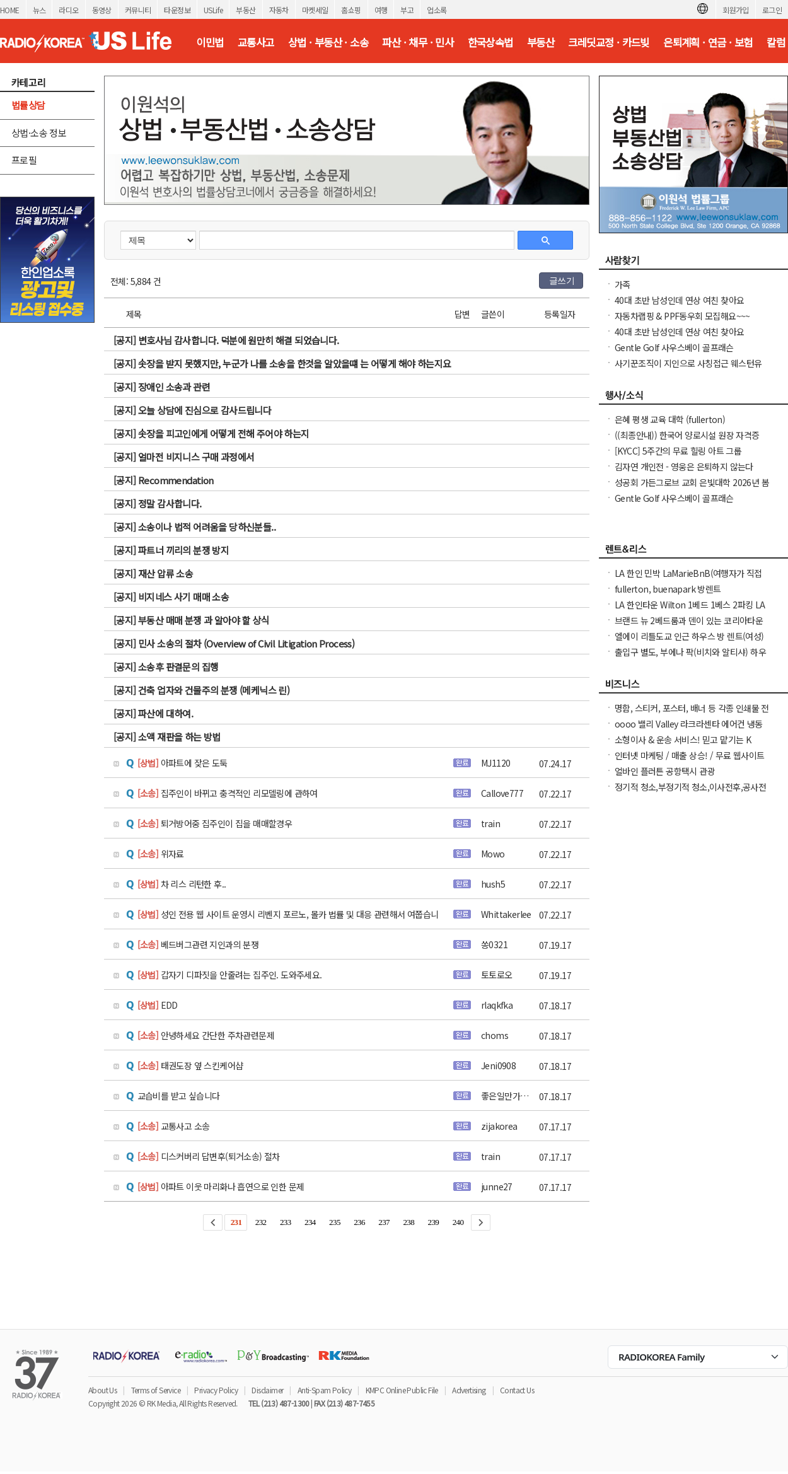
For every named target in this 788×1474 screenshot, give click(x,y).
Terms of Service (155, 1389)
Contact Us (517, 1389)
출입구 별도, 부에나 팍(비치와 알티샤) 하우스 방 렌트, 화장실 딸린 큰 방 (690, 658)
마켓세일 (315, 9)
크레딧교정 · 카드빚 (608, 42)
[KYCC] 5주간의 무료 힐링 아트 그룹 (678, 450)
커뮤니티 (138, 9)
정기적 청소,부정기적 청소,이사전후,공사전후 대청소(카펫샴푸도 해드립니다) (690, 793)
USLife (213, 9)
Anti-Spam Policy (324, 1389)
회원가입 (735, 9)
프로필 (24, 159)
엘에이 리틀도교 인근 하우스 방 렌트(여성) (689, 636)
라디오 (68, 9)
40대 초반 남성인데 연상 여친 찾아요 (679, 300)
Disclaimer (267, 1389)
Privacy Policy (216, 1389)
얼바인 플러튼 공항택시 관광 (665, 771)
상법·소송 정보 (38, 132)
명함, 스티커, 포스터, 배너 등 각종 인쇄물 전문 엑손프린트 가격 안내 (692, 714)
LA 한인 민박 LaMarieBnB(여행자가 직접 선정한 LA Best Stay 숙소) (688, 579)
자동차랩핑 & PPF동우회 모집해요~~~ (682, 316)
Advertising (468, 1389)
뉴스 (39, 9)
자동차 (279, 9)
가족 (622, 284)
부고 (407, 9)
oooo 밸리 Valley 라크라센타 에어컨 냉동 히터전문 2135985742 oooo (689, 730)
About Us (102, 1389)
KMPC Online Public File (402, 1389)
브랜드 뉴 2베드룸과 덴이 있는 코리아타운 (689, 620)
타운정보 (177, 9)
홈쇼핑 (351, 9)
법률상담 (28, 105)
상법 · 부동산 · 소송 (328, 42)
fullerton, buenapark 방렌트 (668, 589)
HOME (10, 9)
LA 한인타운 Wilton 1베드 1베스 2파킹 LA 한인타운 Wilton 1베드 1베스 (690, 611)
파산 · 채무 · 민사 (417, 42)
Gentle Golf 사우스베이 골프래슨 (674, 347)
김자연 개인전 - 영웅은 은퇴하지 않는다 (684, 466)
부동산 (245, 9)
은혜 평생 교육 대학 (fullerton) (670, 419)
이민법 (209, 42)
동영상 (102, 9)
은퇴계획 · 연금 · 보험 (708, 42)
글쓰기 (561, 281)
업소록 (436, 9)
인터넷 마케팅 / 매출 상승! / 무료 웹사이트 (689, 755)
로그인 (772, 9)
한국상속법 (490, 42)
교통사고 (256, 42)
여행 (381, 9)
